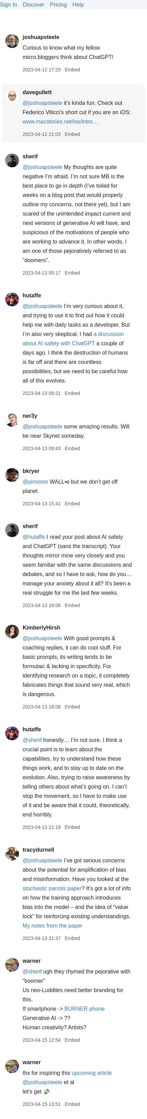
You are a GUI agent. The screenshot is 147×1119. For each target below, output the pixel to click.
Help (78, 5)
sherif (30, 156)
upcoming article (92, 1073)
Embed (72, 69)
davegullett (36, 92)
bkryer (30, 471)
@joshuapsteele (42, 103)
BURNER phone (85, 1009)
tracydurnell (38, 850)
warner (31, 961)
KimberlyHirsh (41, 628)
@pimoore (35, 482)
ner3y (29, 416)
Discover (33, 5)
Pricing (58, 5)
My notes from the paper (52, 926)
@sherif (31, 740)
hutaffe (31, 295)
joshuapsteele (40, 37)
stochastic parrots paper (51, 888)
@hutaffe (33, 537)
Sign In (8, 5)
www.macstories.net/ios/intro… (60, 122)
